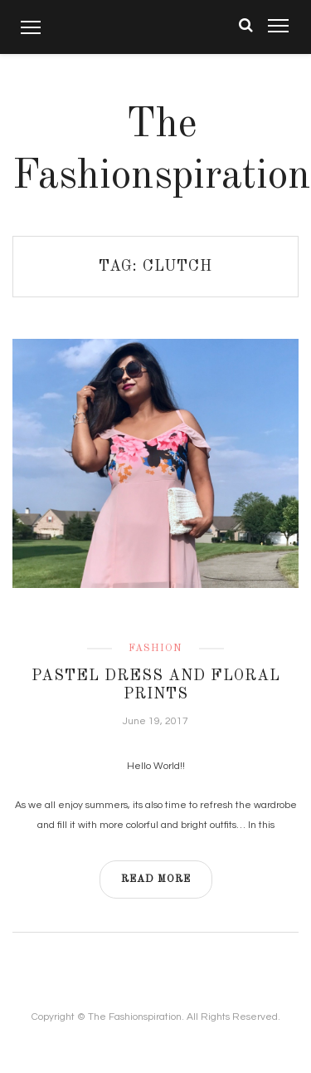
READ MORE (156, 879)
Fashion (155, 649)
